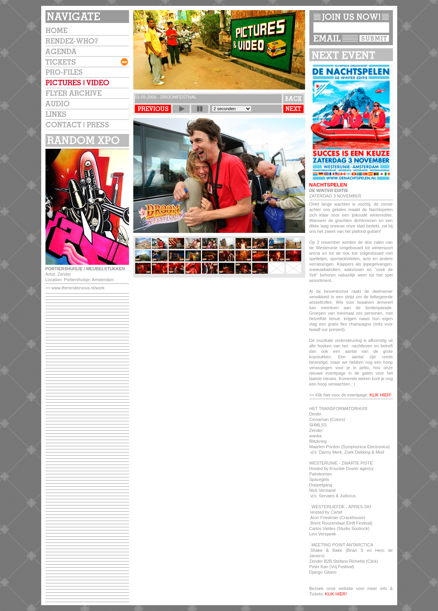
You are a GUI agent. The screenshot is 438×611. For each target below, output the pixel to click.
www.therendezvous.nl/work (77, 287)
